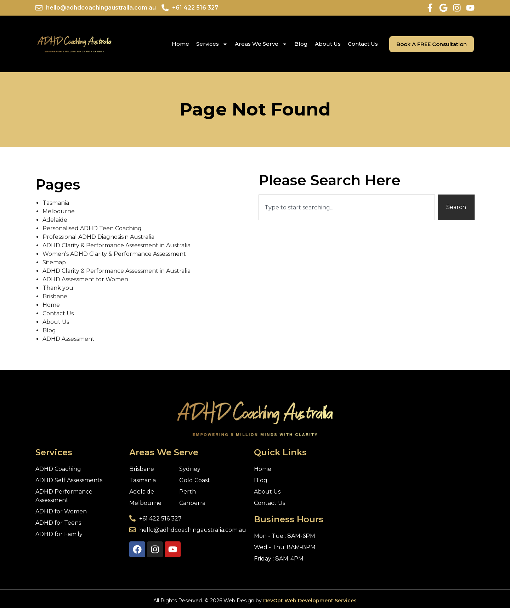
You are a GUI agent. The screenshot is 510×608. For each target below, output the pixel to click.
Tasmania (55, 202)
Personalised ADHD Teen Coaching (92, 228)
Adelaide (54, 219)
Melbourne (58, 211)
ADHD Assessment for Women (85, 279)
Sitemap (54, 262)
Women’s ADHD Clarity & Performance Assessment (114, 253)
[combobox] (347, 207)
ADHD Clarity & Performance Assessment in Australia (116, 245)
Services (212, 44)
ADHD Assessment (68, 339)
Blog (301, 43)
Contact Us (363, 43)
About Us (328, 43)
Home (180, 43)
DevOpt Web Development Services (310, 600)
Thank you (57, 288)
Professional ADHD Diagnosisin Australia (98, 236)
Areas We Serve (261, 44)
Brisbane (54, 296)
